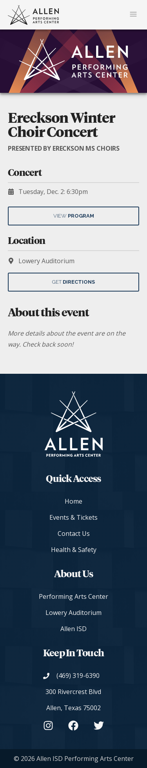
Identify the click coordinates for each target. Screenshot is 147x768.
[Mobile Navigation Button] (133, 14)
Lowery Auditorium (73, 612)
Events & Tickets (73, 517)
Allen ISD (73, 628)
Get (73, 282)
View (73, 216)
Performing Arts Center (73, 596)
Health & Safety (73, 549)
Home (73, 501)
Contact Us (74, 533)
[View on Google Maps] (73, 700)
